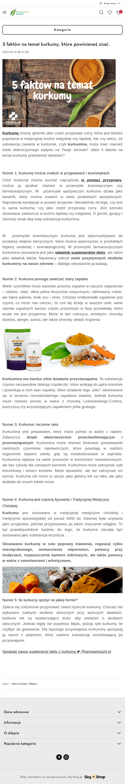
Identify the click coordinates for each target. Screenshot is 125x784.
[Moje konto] (109, 3)
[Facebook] (59, 757)
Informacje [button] (62, 722)
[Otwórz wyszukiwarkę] (101, 12)
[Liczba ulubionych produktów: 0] (110, 12)
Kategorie (62, 29)
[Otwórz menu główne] (4, 12)
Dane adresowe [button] (62, 712)
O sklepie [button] (62, 733)
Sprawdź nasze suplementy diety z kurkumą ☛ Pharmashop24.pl (56, 651)
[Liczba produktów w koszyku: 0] (118, 12)
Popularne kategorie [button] (62, 743)
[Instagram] (66, 757)
